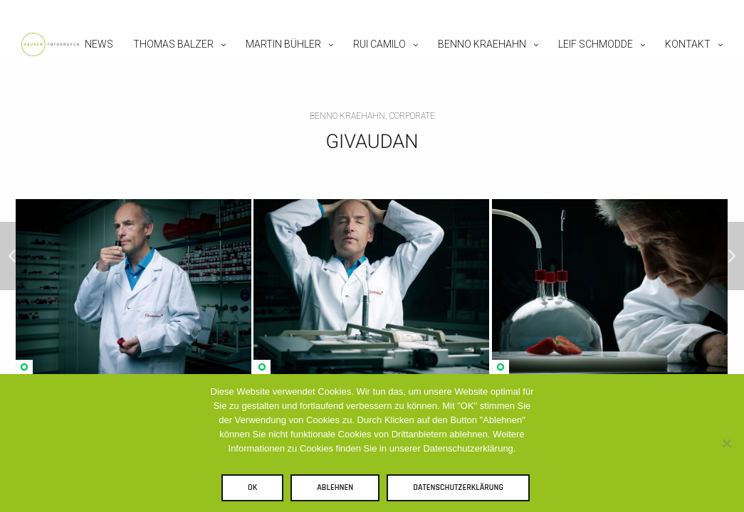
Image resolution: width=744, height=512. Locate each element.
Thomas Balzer (173, 44)
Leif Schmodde (595, 44)
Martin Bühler (283, 44)
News (99, 44)
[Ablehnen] (726, 443)
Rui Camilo (379, 44)
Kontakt (688, 44)
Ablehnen (335, 487)
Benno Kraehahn (482, 44)
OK (252, 487)
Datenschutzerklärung (458, 487)
